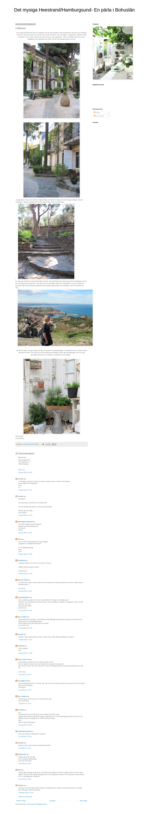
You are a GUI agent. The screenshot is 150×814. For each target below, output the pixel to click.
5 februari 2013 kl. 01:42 (26, 792)
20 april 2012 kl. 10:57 (25, 533)
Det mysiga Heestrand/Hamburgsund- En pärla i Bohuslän (74, 9)
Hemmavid (21, 560)
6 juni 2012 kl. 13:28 (24, 779)
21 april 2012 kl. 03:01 (25, 610)
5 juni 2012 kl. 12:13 (24, 748)
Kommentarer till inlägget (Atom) (36, 804)
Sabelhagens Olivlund (25, 521)
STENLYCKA (22, 754)
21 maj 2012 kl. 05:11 (25, 736)
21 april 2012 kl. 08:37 (25, 628)
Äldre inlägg (83, 801)
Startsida (52, 801)
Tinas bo (21, 457)
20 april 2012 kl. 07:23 (25, 515)
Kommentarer (99, 116)
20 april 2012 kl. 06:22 (25, 472)
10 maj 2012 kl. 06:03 (25, 725)
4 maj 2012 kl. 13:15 (24, 690)
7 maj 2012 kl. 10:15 (24, 703)
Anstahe (20, 634)
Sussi (20, 539)
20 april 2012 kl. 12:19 (25, 573)
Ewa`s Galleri (22, 617)
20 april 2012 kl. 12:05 (25, 554)
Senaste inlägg (20, 801)
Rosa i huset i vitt (23, 659)
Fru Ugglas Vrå (23, 681)
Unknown (21, 646)
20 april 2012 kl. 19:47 (25, 591)
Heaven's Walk (23, 580)
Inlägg (96, 112)
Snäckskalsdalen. (24, 597)
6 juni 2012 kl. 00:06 (24, 763)
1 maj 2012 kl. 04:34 (24, 674)
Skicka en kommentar (25, 796)
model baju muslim (24, 731)
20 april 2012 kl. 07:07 (25, 490)
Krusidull (21, 710)
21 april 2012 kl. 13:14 (25, 639)
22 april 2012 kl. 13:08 (25, 653)
